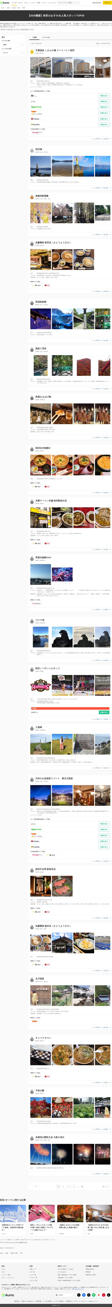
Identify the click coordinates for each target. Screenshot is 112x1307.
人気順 (34, 37)
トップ (14, 3)
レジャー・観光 (35, 3)
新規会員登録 (97, 3)
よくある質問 (47, 1301)
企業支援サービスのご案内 (65, 1277)
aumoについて (93, 1301)
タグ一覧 (32, 1272)
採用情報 (38, 1301)
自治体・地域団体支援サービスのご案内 (69, 1280)
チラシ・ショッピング (49, 3)
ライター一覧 (33, 1277)
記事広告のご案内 (91, 1275)
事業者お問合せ (90, 1269)
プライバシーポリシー (80, 1301)
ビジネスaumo (62, 1272)
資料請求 (88, 1272)
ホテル (20, 3)
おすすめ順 (46, 37)
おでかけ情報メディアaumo (65, 1269)
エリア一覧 (33, 1275)
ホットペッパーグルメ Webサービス (17, 1242)
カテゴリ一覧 (33, 1280)
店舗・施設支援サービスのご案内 (67, 1275)
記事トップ (33, 1269)
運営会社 (17, 1301)
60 (82, 1186)
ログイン (107, 3)
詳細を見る (104, 96)
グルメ (26, 3)
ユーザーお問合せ (58, 1301)
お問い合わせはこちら (78, 1289)
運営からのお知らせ (28, 1301)
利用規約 (68, 1301)
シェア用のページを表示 (101, 139)
